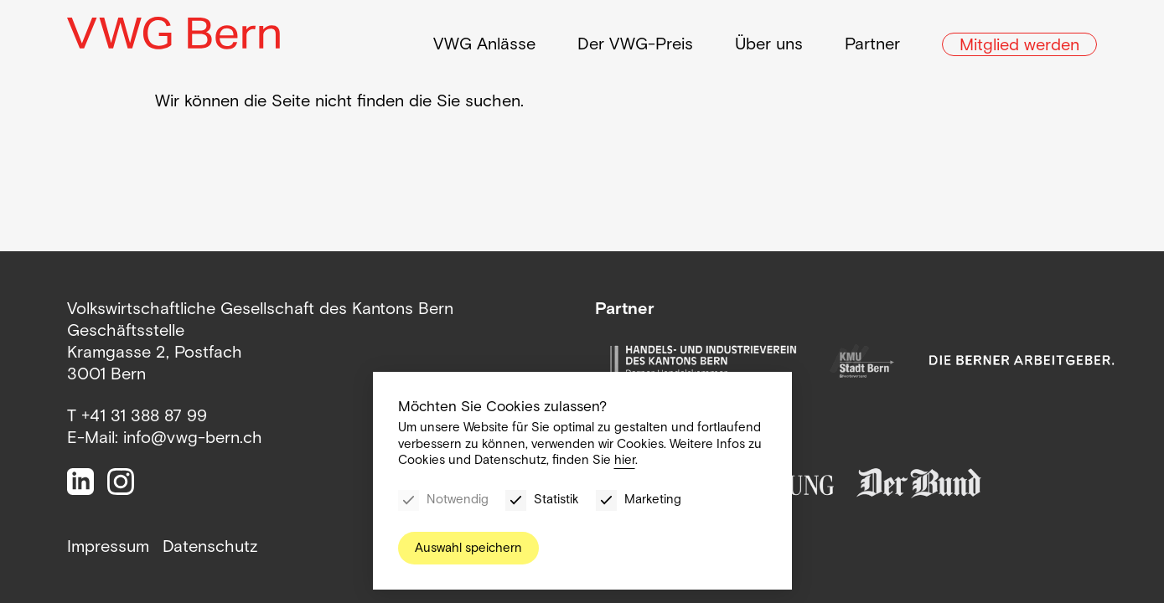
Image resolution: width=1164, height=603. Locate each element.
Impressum (108, 546)
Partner (872, 38)
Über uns (769, 38)
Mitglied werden (1019, 39)
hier (624, 459)
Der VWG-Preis (635, 38)
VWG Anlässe (484, 38)
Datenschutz (210, 546)
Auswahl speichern (468, 547)
